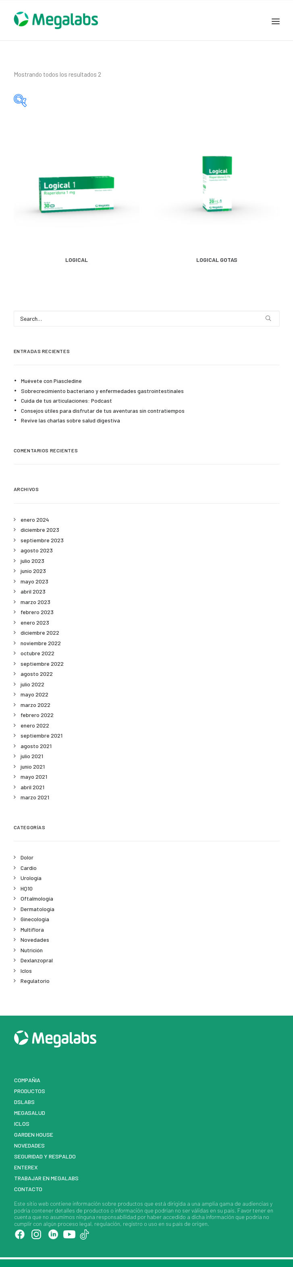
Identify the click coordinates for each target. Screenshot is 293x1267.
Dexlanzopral (37, 960)
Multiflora (32, 929)
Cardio (29, 867)
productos (130, 1203)
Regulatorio (35, 980)
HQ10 (27, 888)
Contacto (28, 1188)
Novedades (35, 939)
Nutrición (32, 950)
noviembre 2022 (41, 643)
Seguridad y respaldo (45, 1156)
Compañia (27, 1080)
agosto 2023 (37, 550)
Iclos (26, 970)
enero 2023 (35, 622)
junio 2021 (33, 766)
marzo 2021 (35, 797)
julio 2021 (32, 756)
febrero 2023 (37, 611)
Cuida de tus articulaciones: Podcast (66, 400)
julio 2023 (32, 560)
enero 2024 (35, 519)
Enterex (26, 1167)
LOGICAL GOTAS (216, 259)
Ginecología (35, 919)
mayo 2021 (34, 776)
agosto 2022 (37, 673)
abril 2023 (33, 591)
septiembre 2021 (41, 735)
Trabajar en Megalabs (46, 1178)
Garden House (33, 1134)
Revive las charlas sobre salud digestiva (70, 420)
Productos (29, 1090)
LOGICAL (76, 259)
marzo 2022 (35, 704)
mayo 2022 (34, 694)
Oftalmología (37, 898)
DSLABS (24, 1101)
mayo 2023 (34, 581)
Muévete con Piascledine (51, 380)
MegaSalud (29, 1112)
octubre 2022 (37, 653)
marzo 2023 (35, 601)
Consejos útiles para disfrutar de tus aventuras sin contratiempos (103, 410)
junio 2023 (33, 570)
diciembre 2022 (40, 632)
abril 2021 (32, 787)
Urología (31, 877)
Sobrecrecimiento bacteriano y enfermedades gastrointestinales (102, 390)
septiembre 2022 (42, 663)
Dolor (27, 857)
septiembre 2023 (42, 540)
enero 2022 (35, 725)
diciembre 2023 (40, 529)
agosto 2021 (36, 745)
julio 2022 (32, 684)
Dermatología (37, 908)
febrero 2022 (37, 714)
